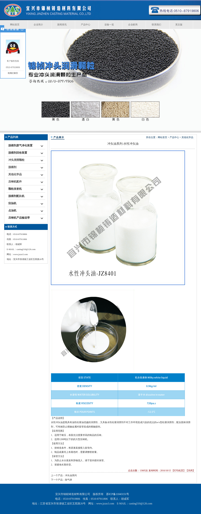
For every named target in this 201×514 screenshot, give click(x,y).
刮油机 (12, 203)
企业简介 (38, 24)
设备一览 (109, 24)
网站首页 (14, 24)
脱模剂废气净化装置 (20, 145)
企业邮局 (133, 24)
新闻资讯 (62, 24)
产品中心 (85, 24)
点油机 (12, 210)
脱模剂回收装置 (17, 152)
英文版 (178, 24)
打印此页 (178, 470)
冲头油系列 (71, 475)
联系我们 (156, 24)
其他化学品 (187, 137)
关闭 (190, 470)
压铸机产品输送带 (19, 217)
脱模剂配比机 (16, 196)
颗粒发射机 (15, 188)
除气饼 (68, 480)
